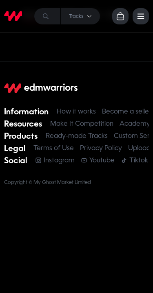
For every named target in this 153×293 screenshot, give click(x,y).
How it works (76, 111)
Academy (135, 123)
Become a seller (126, 111)
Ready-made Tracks (77, 136)
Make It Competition (81, 123)
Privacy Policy (101, 148)
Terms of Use (53, 148)
